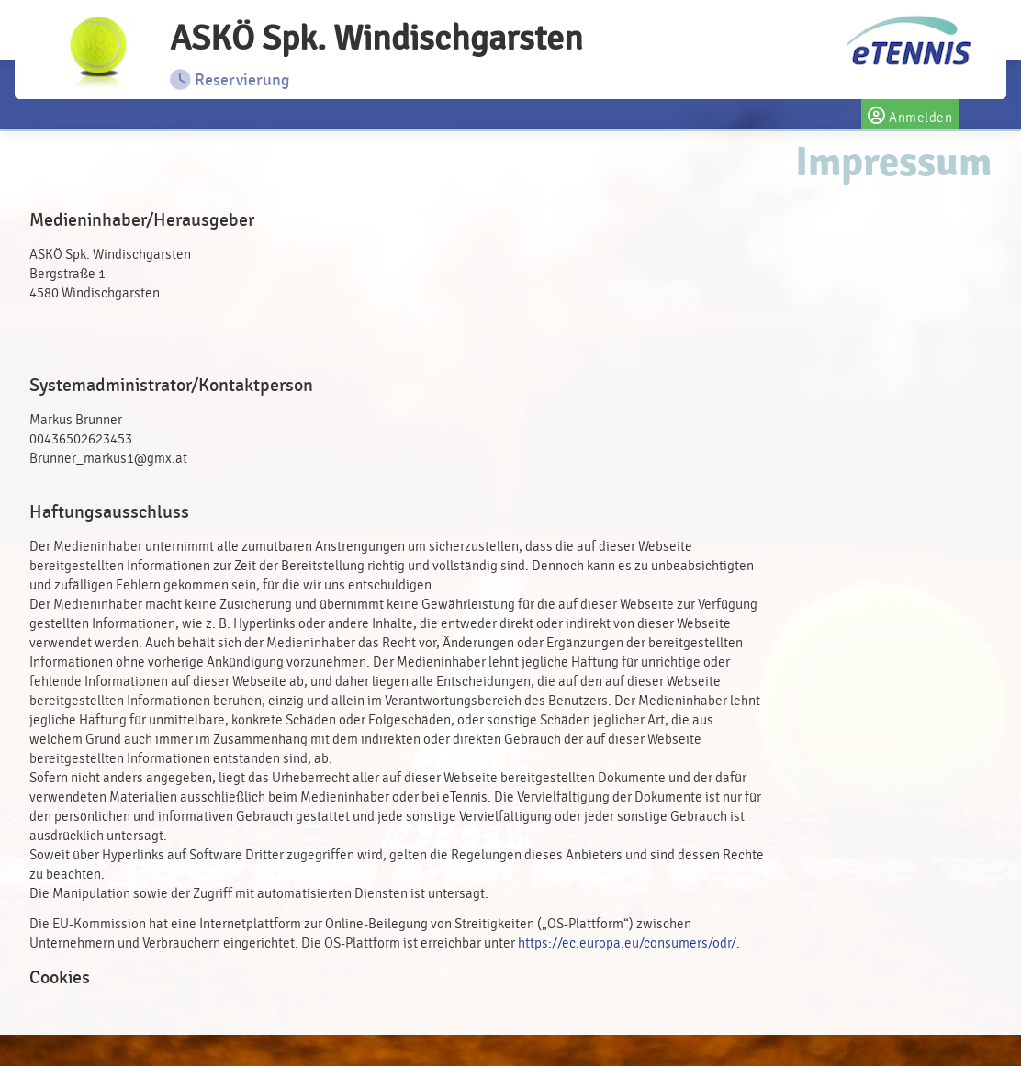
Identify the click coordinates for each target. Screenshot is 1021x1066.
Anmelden (911, 114)
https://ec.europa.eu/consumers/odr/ (627, 943)
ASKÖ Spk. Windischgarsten (376, 38)
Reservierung (230, 80)
